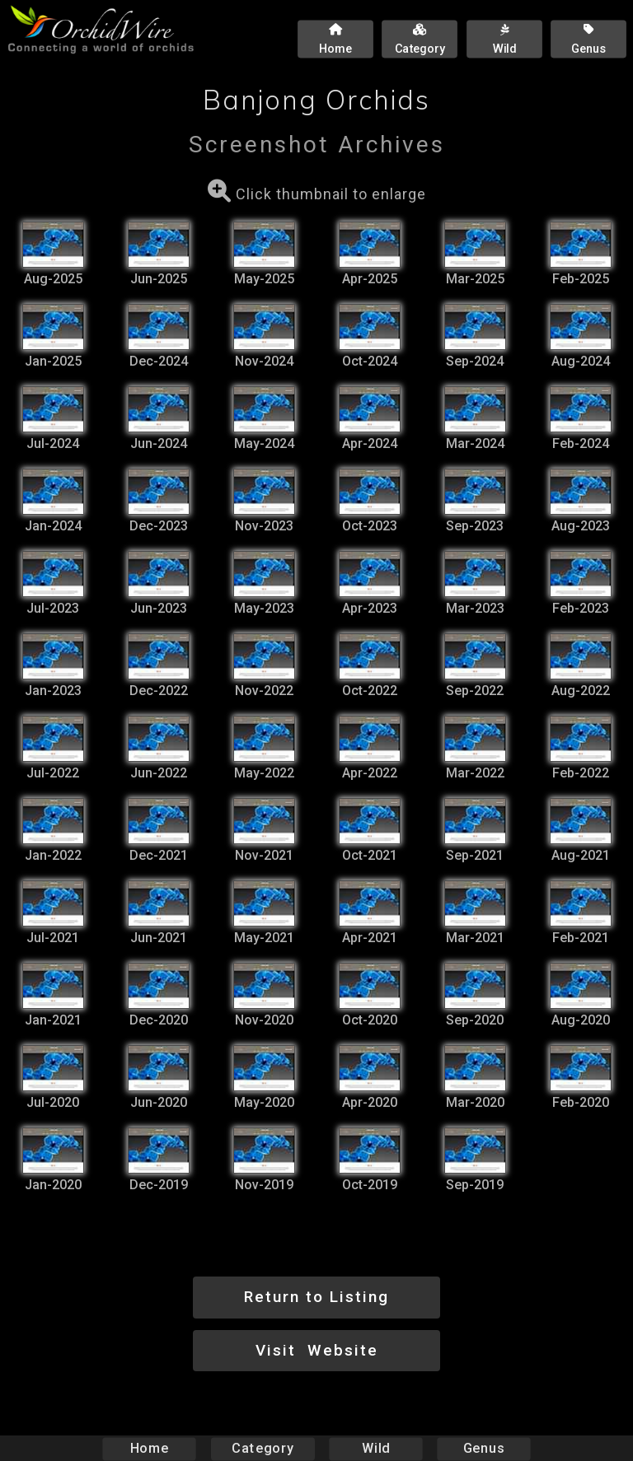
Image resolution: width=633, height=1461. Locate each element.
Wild (376, 1448)
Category (263, 1448)
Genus (483, 1448)
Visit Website (317, 1350)
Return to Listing (316, 1296)
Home (149, 1448)
